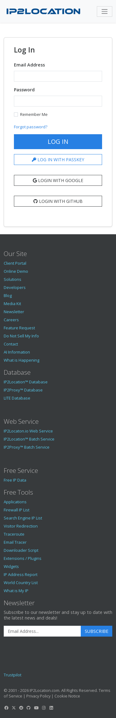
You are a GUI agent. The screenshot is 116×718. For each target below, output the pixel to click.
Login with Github (58, 201)
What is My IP (16, 590)
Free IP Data (15, 480)
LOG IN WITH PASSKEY (58, 159)
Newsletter (14, 311)
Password (24, 90)
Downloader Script (21, 550)
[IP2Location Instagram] (43, 708)
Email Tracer (15, 542)
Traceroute (14, 534)
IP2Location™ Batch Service (29, 439)
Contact (11, 344)
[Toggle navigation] (104, 11)
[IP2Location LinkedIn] (51, 708)
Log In (58, 141)
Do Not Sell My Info (21, 336)
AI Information (17, 352)
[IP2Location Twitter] (13, 708)
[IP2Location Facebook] (6, 708)
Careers (11, 319)
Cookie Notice (67, 696)
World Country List (21, 582)
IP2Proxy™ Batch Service (26, 447)
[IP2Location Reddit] (21, 708)
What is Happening (21, 360)
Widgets (11, 566)
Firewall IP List (16, 510)
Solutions (12, 279)
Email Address (29, 65)
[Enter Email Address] (42, 631)
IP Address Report (20, 574)
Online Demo (16, 271)
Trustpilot (12, 675)
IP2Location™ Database (26, 382)
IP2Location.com (44, 690)
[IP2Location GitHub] (28, 708)
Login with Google (58, 180)
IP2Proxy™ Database (23, 390)
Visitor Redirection (21, 526)
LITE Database (17, 398)
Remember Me (34, 114)
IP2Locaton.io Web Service (28, 431)
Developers (15, 287)
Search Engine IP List (23, 518)
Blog (8, 295)
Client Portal (15, 263)
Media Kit (12, 303)
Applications (15, 502)
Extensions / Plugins (22, 558)
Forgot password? (30, 127)
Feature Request (19, 328)
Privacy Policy (38, 696)
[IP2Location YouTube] (36, 708)
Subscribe (96, 631)
